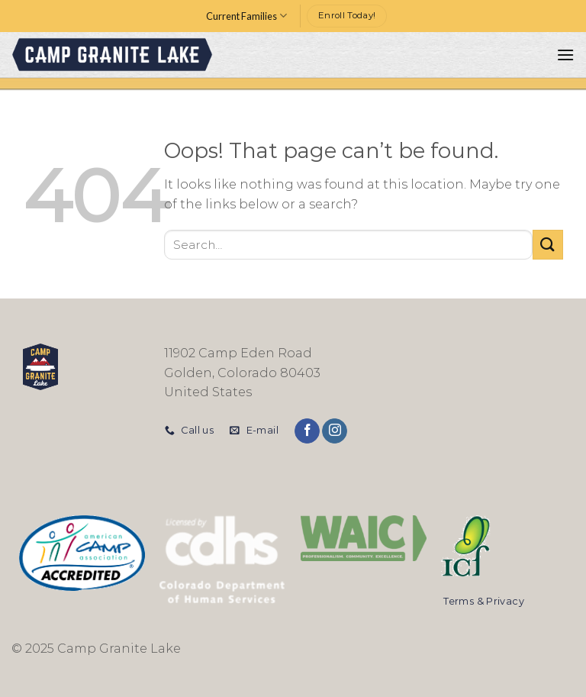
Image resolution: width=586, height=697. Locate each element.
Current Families (246, 15)
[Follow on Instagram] (334, 431)
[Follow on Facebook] (307, 431)
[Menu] (565, 54)
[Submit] (548, 245)
